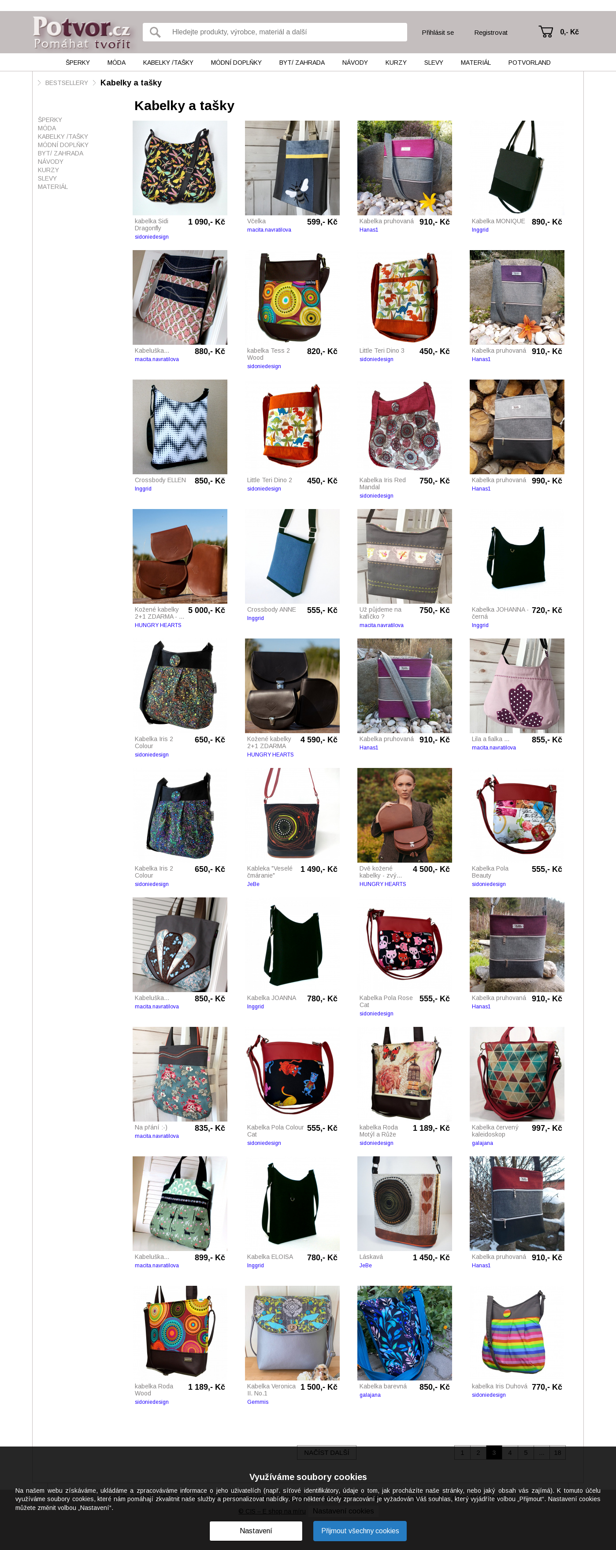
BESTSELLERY (66, 82)
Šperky (78, 62)
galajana (482, 1143)
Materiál (476, 62)
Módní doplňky (236, 62)
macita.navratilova (269, 230)
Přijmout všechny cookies (360, 1531)
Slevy (433, 62)
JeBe (253, 884)
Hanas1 (369, 230)
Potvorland (529, 62)
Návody (355, 62)
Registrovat (491, 32)
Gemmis (257, 1402)
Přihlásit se (438, 32)
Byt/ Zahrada (302, 62)
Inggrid (480, 230)
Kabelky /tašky (168, 62)
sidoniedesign (152, 237)
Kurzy (396, 62)
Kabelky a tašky (131, 82)
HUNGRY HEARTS (158, 625)
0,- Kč (569, 32)
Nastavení (256, 1531)
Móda (117, 62)
